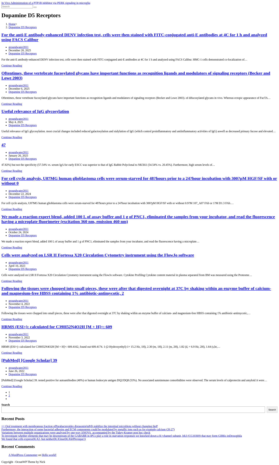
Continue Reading (11, 65)
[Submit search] (35, 7)
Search (5, 404)
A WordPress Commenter (23, 454)
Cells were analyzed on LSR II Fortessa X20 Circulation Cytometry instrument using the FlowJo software (97, 255)
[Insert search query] (17, 6)
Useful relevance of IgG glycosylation (35, 111)
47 (3, 145)
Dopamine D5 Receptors (23, 53)
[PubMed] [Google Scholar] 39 (29, 360)
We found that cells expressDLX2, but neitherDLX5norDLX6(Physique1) (43, 439)
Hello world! (49, 454)
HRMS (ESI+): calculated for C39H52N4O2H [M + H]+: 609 (56, 326)
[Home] (12, 24)
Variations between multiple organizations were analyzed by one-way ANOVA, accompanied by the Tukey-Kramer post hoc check (75, 432)
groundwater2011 (18, 47)
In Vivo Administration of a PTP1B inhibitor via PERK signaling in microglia (45, 2)
